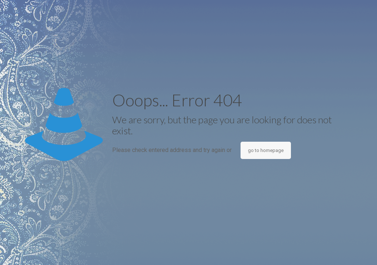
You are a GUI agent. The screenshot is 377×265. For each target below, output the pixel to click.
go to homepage (266, 150)
